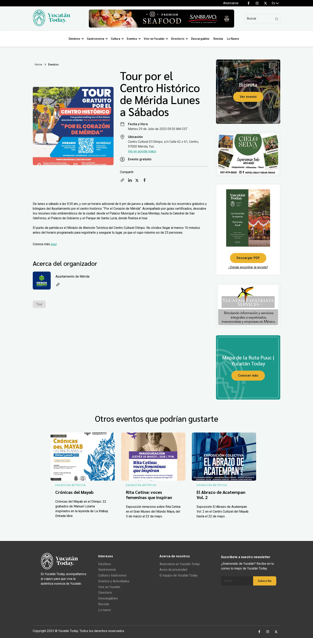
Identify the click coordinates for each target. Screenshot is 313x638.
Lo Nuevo (233, 38)
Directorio (177, 38)
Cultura (115, 38)
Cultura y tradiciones (112, 575)
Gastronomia (95, 38)
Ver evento (248, 97)
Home (39, 64)
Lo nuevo (104, 610)
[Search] (262, 18)
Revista (218, 38)
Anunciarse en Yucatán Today (179, 564)
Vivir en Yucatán (154, 38)
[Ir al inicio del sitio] (51, 25)
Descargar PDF (248, 258)
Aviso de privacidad (173, 570)
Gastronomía (107, 570)
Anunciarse (231, 3)
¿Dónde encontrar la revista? (248, 267)
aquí (54, 244)
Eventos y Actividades (113, 581)
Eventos (132, 38)
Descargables (200, 38)
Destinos (74, 38)
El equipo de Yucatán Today (178, 575)
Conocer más (248, 375)
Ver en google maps (142, 151)
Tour (39, 304)
